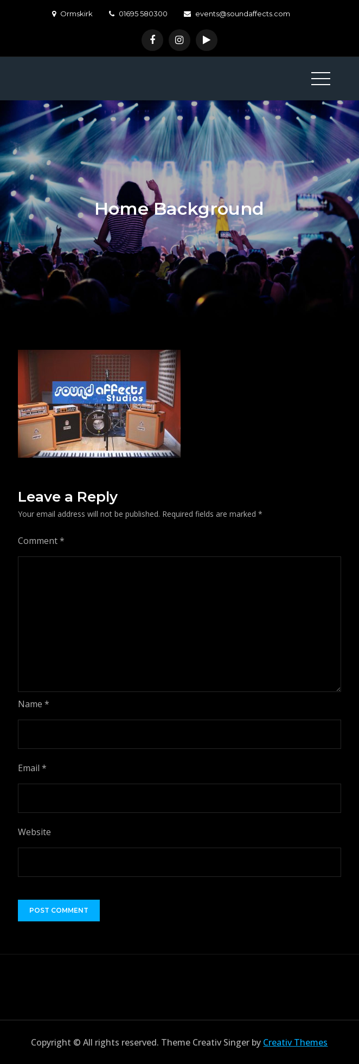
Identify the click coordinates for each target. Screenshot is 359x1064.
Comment (41, 541)
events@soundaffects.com (237, 13)
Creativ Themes (295, 1042)
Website (34, 832)
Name (33, 704)
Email (32, 768)
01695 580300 (138, 13)
